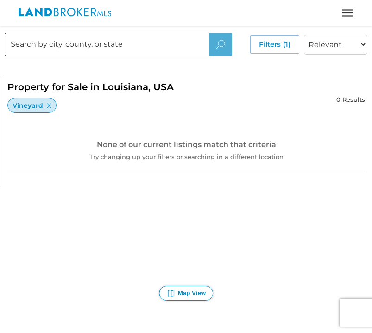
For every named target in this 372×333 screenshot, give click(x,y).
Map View (186, 293)
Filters (274, 44)
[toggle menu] (347, 13)
